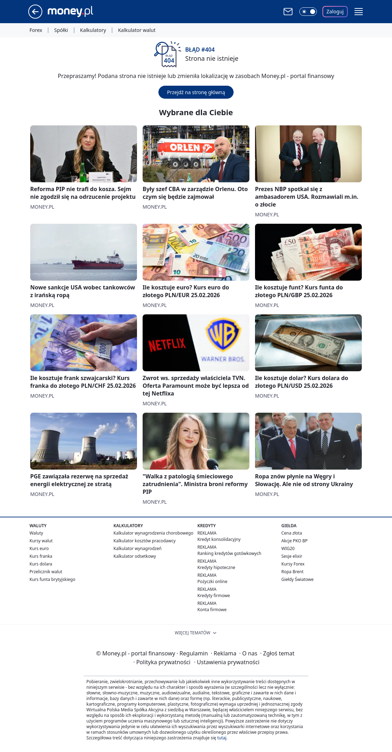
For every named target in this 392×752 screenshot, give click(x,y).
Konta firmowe (212, 610)
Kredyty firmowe (213, 596)
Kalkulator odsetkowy (134, 556)
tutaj (221, 738)
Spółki (61, 30)
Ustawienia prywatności (226, 662)
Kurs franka (41, 556)
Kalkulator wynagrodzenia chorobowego (153, 533)
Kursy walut (41, 541)
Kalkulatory (93, 30)
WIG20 (288, 548)
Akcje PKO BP (294, 541)
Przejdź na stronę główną (196, 92)
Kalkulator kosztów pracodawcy (144, 541)
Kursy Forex (293, 564)
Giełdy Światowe (297, 579)
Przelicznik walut (46, 572)
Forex (36, 30)
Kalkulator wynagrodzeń (137, 548)
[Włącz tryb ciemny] (308, 11)
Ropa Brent (292, 572)
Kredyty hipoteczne (216, 567)
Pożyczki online (212, 581)
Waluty (36, 533)
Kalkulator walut (137, 30)
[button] (358, 11)
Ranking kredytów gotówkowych (229, 553)
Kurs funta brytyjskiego (52, 579)
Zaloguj (335, 11)
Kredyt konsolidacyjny (219, 539)
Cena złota (291, 533)
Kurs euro (39, 548)
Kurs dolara (41, 564)
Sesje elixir (291, 556)
